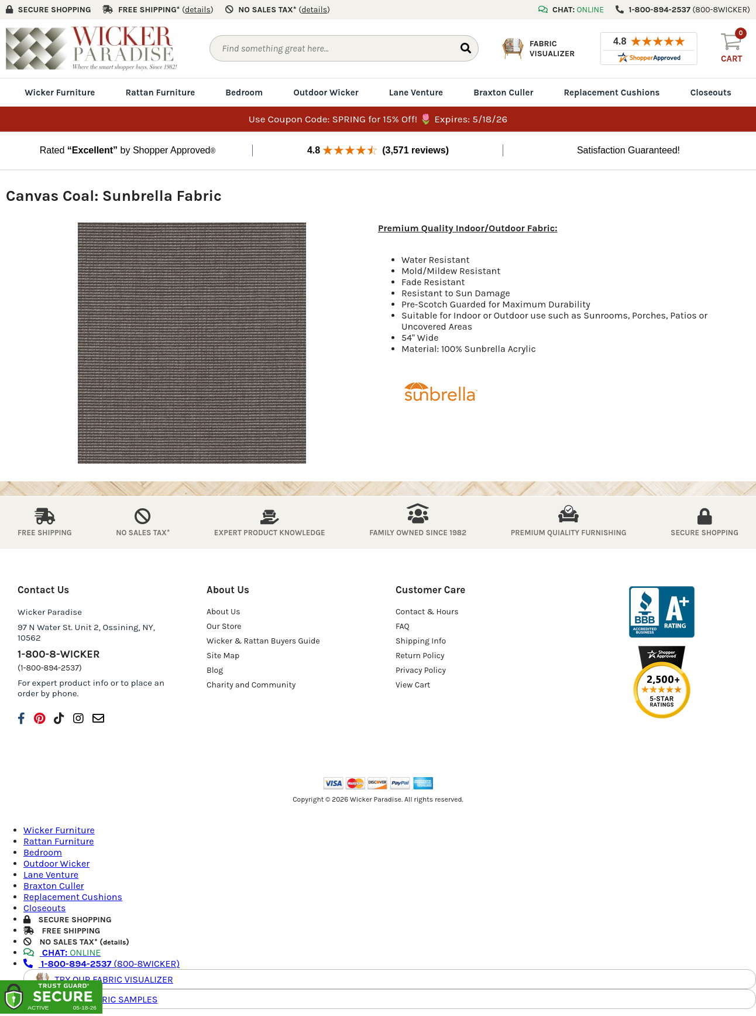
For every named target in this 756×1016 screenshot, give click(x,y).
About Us (223, 612)
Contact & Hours (427, 612)
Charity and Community (251, 685)
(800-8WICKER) (101, 963)
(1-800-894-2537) (50, 668)
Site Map (223, 656)
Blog (215, 670)
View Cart (413, 685)
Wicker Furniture (60, 92)
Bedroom (244, 92)
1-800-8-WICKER (58, 654)
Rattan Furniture (160, 92)
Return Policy (420, 656)
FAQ (403, 626)
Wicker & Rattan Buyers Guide (263, 641)
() (198, 10)
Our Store (224, 626)
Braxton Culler (503, 92)
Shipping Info (421, 641)
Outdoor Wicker (325, 92)
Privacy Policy (421, 670)
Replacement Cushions (611, 92)
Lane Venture (416, 92)
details (114, 942)
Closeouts (710, 92)
